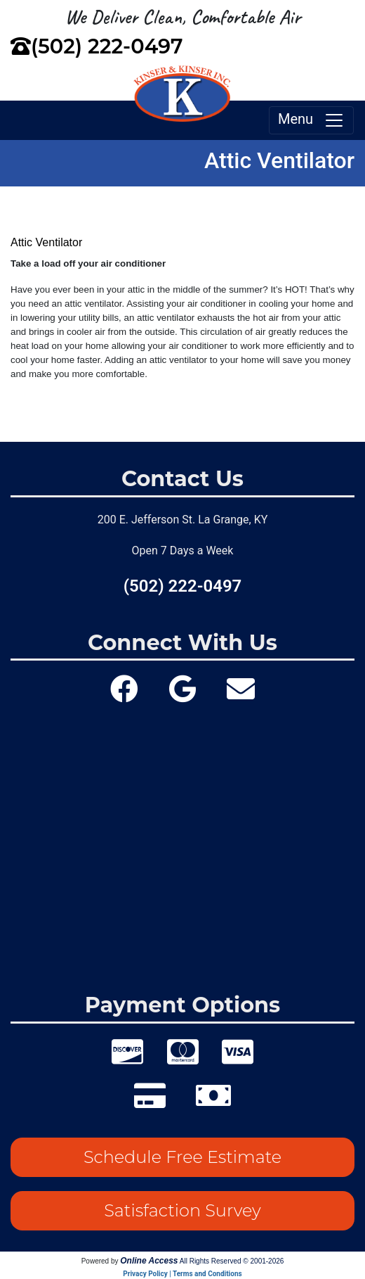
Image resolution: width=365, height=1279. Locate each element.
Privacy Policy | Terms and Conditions (182, 1274)
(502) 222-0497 (106, 46)
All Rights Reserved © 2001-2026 (232, 1261)
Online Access (149, 1261)
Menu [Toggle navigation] (311, 120)
